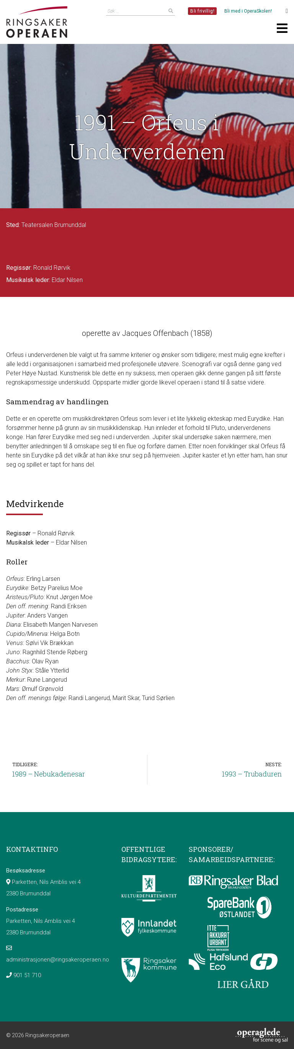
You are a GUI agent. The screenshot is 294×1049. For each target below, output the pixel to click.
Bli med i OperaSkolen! (248, 11)
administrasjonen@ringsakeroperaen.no (57, 959)
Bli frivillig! (202, 11)
